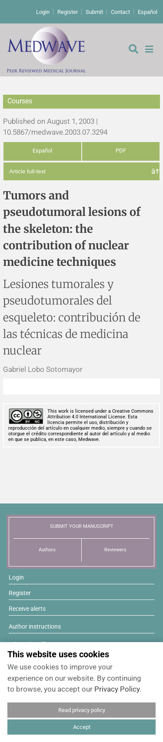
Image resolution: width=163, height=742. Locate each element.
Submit (94, 12)
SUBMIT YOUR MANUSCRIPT (81, 526)
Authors (47, 550)
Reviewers (115, 550)
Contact (120, 12)
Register (67, 12)
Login (43, 12)
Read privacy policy (81, 710)
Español (147, 12)
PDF (121, 150)
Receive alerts (27, 608)
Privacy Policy (117, 689)
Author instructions (35, 626)
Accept (81, 727)
